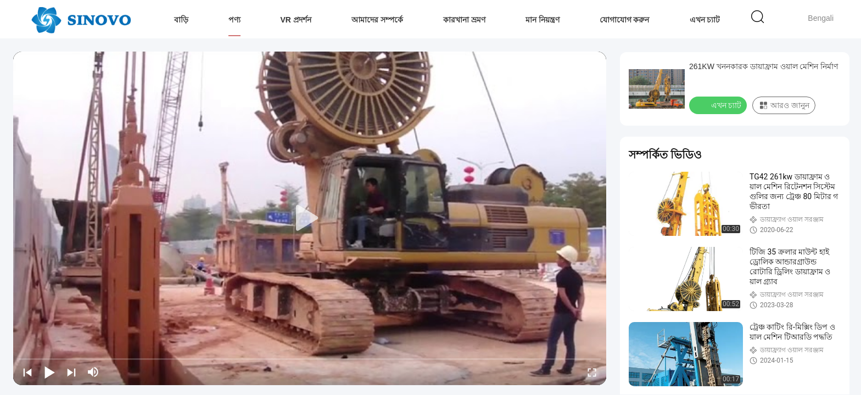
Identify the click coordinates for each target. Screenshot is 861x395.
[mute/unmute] (93, 372)
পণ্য (234, 19)
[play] (309, 218)
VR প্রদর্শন (296, 19)
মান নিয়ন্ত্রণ (542, 19)
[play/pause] (49, 372)
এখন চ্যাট (705, 19)
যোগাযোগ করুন (625, 19)
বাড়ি (181, 19)
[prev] (27, 372)
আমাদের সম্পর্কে (377, 19)
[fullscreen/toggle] (592, 372)
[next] (71, 372)
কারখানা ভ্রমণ (464, 19)
